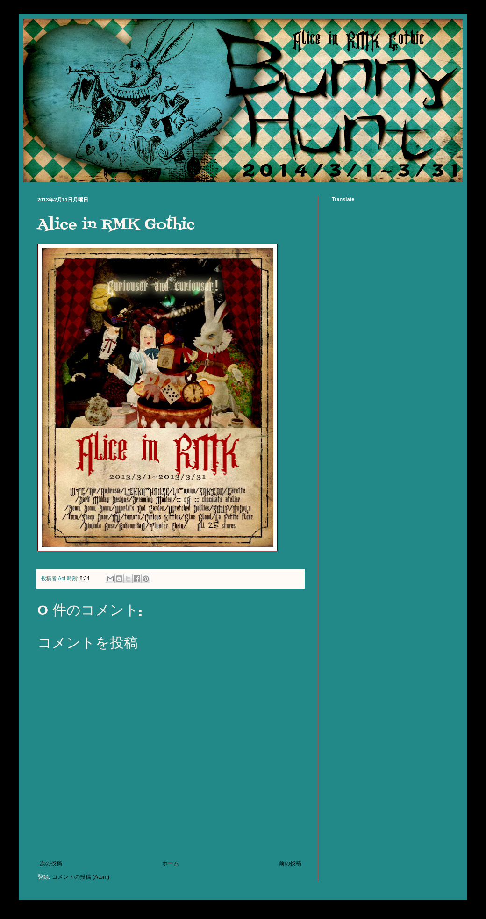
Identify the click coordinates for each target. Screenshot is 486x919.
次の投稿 (51, 863)
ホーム (170, 863)
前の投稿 (290, 863)
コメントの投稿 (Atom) (80, 877)
